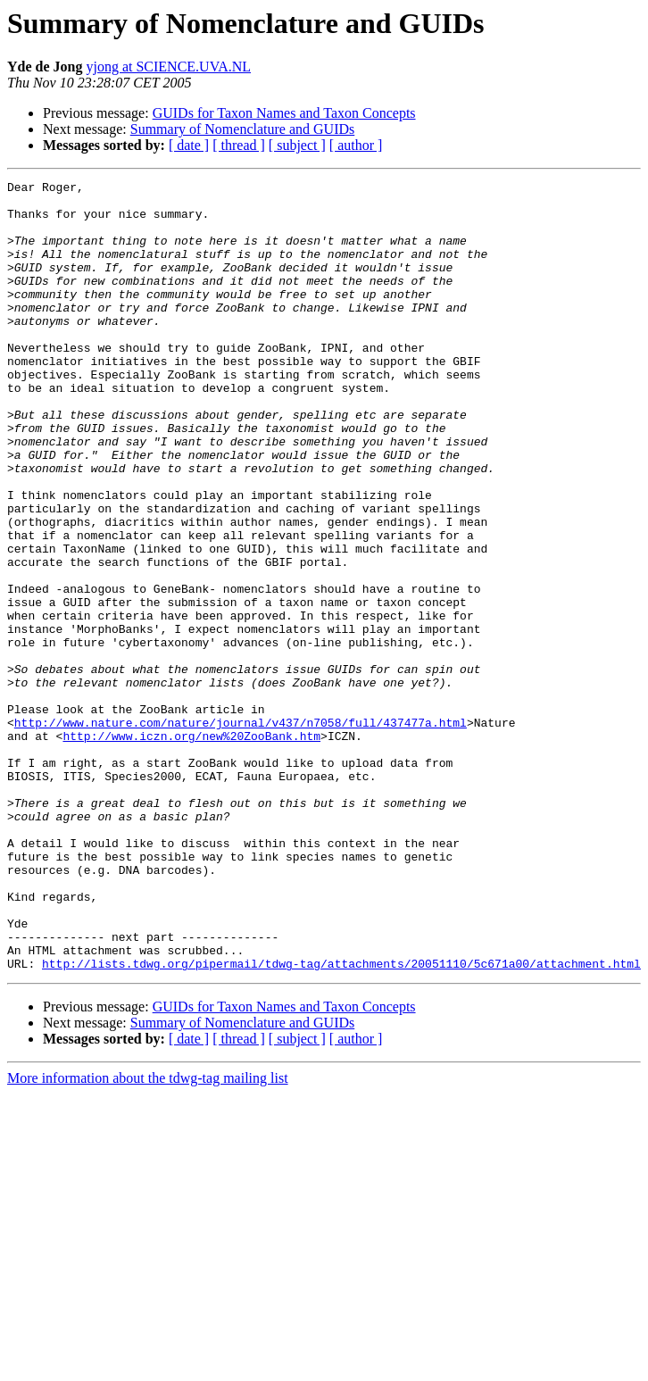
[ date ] (189, 145)
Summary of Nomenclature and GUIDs (242, 129)
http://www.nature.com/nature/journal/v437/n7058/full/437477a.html (240, 832)
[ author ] (356, 145)
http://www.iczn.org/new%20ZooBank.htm (191, 848)
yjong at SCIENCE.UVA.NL (168, 66)
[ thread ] (238, 145)
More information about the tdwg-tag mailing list (147, 1236)
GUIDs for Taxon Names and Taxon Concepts (284, 113)
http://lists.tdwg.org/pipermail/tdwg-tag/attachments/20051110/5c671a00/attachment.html (341, 1121)
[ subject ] (297, 145)
